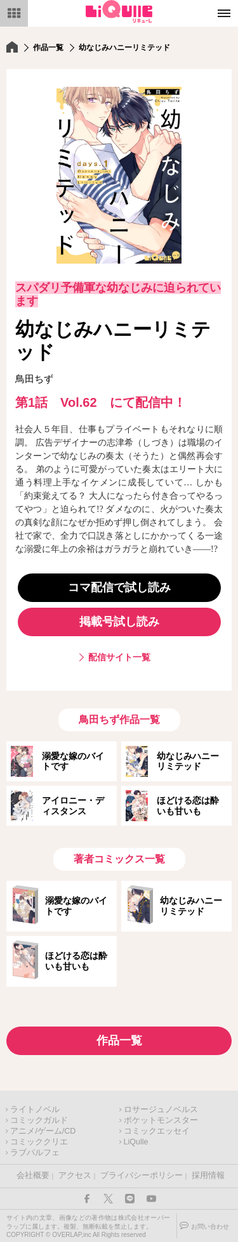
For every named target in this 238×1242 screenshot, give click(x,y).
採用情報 (208, 1175)
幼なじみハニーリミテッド (188, 761)
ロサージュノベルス (161, 1109)
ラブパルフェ (35, 1152)
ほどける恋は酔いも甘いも (188, 805)
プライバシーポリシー (141, 1175)
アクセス (74, 1175)
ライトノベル (35, 1109)
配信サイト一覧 (119, 657)
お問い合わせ (210, 1226)
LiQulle (136, 1141)
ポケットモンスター (161, 1120)
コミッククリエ (39, 1141)
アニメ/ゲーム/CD (43, 1131)
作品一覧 (48, 47)
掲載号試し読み (119, 621)
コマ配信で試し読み (119, 587)
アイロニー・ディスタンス (73, 805)
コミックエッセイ (157, 1131)
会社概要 (33, 1175)
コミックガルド (39, 1120)
